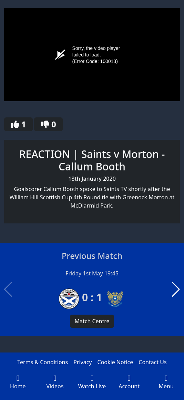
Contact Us (152, 362)
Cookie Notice (115, 362)
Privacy (82, 362)
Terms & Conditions (42, 362)
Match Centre (91, 321)
